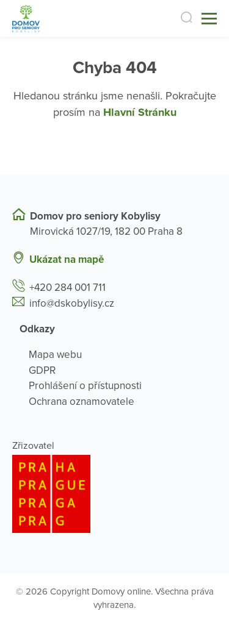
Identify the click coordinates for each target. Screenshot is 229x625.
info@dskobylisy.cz (71, 303)
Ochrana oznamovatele (81, 401)
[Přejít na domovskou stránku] (26, 18)
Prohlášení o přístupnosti (85, 385)
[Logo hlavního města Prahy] (114, 494)
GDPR (42, 370)
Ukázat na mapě (66, 259)
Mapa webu (55, 354)
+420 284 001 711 (67, 287)
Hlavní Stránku (139, 112)
